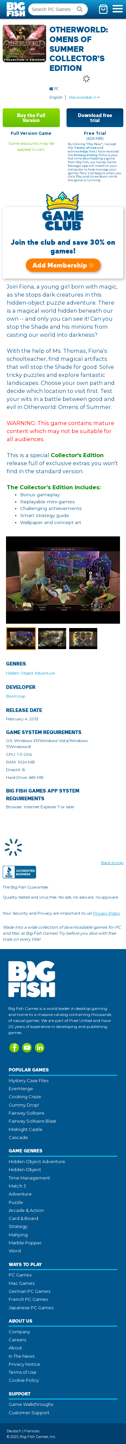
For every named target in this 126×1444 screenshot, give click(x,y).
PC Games (20, 1274)
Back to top (112, 862)
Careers (17, 1339)
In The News (21, 1356)
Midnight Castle (25, 1129)
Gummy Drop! (24, 1105)
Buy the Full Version (31, 117)
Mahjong (18, 1234)
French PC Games (28, 1299)
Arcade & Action (26, 1210)
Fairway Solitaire (26, 1113)
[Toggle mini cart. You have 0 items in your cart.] (103, 9)
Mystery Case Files (28, 1080)
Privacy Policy (85, 155)
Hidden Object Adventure (30, 673)
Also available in (84, 97)
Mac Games (21, 1283)
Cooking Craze (25, 1096)
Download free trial (95, 117)
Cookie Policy (24, 1380)
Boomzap (15, 696)
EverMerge (21, 1088)
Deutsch (14, 1431)
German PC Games (29, 1291)
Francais (31, 1431)
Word (15, 1250)
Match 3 (17, 1186)
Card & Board (23, 1218)
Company (19, 1331)
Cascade (18, 1137)
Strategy (18, 1226)
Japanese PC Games (31, 1307)
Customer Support (29, 1412)
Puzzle (16, 1202)
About (15, 1347)
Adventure (20, 1194)
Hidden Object (25, 1169)
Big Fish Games (17, 9)
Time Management (29, 1177)
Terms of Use (85, 147)
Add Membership (63, 265)
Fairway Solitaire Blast (32, 1121)
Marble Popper (25, 1242)
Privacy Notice (24, 1364)
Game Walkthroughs (31, 1404)
